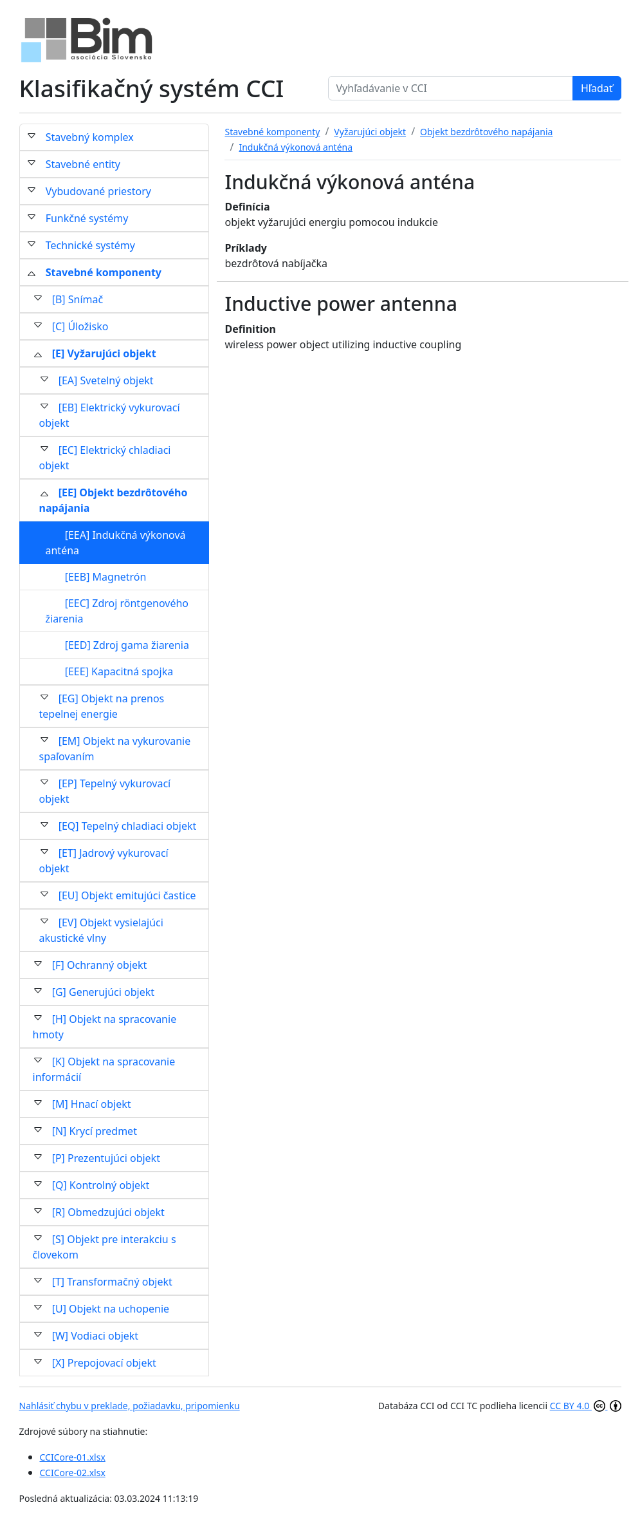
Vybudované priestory (98, 191)
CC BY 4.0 (585, 1405)
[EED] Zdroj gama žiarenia (127, 645)
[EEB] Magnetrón (106, 577)
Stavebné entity (83, 164)
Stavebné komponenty (103, 272)
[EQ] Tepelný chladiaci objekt (128, 826)
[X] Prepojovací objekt (104, 1363)
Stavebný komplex (90, 137)
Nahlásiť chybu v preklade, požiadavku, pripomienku (129, 1405)
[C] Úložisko (80, 326)
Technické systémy (90, 245)
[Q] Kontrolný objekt (101, 1185)
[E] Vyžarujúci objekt (104, 353)
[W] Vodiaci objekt (95, 1336)
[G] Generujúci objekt (103, 992)
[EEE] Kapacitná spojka (119, 671)
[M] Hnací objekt (91, 1104)
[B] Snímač (78, 299)
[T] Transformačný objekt (112, 1282)
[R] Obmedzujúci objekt (108, 1212)
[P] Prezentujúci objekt (106, 1158)
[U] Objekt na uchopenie (110, 1309)
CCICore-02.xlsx (72, 1472)
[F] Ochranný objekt (99, 965)
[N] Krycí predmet (94, 1131)
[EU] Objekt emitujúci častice (127, 895)
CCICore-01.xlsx (72, 1457)
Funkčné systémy (87, 218)
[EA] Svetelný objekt (106, 380)
